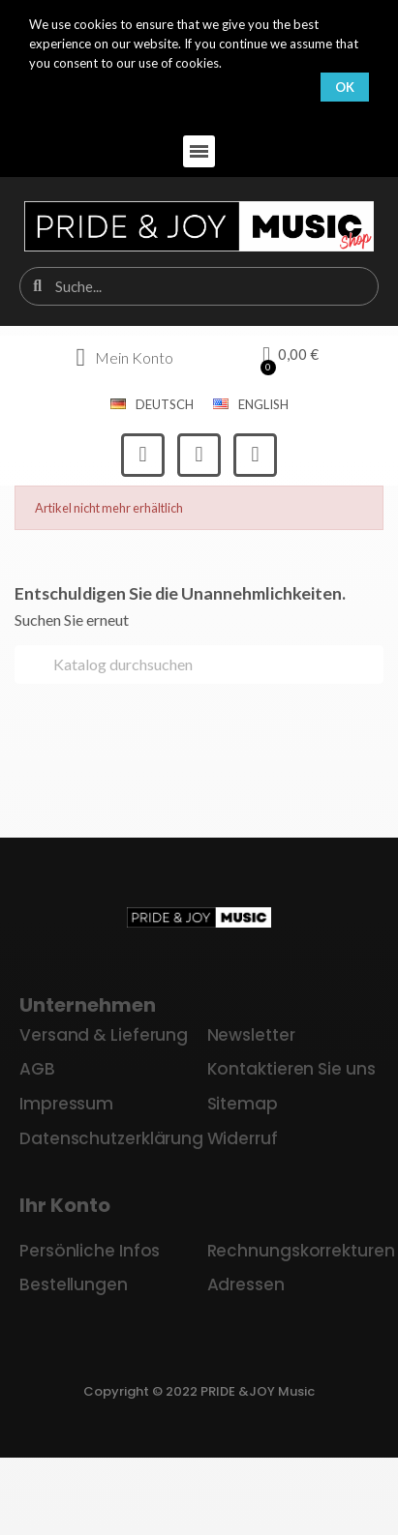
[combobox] (200, 286)
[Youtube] (255, 455)
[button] (199, 151)
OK (344, 87)
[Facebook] (143, 455)
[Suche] (199, 664)
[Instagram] (199, 455)
